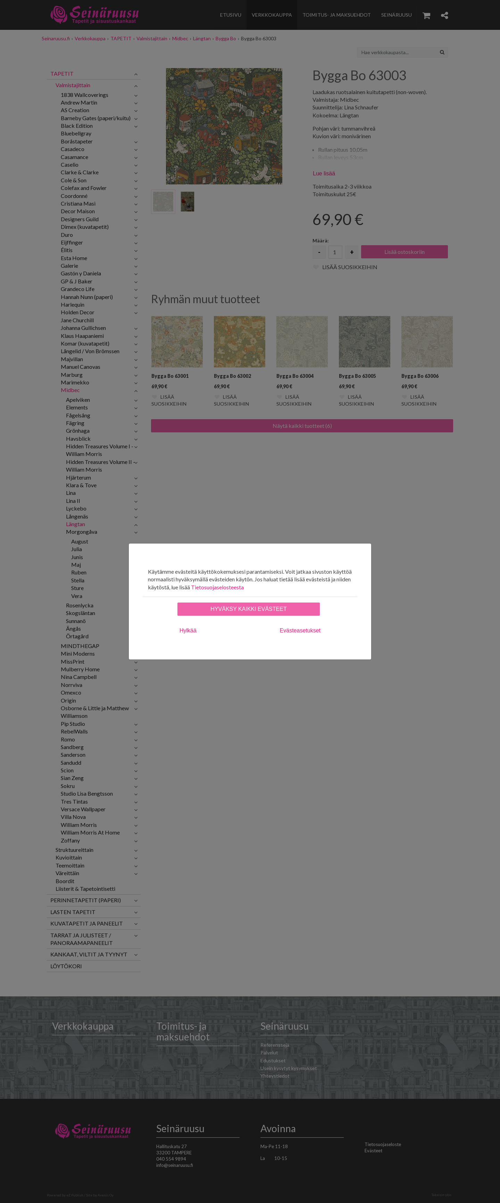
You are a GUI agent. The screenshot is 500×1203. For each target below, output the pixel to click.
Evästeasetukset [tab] (300, 630)
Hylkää (188, 630)
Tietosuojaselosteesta (217, 587)
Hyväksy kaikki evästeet (248, 609)
